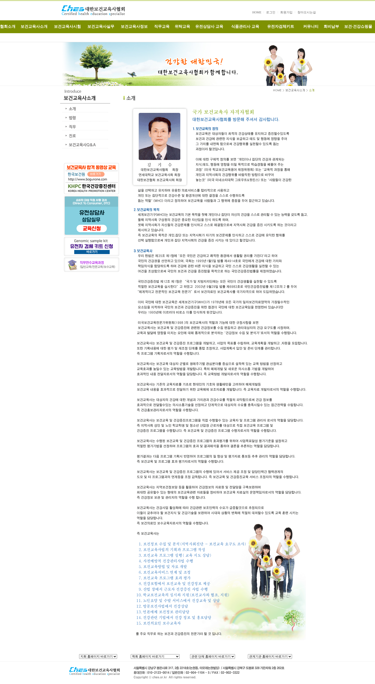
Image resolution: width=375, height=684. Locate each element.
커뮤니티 (310, 26)
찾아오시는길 (306, 12)
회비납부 (331, 26)
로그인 (270, 12)
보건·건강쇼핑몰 (358, 26)
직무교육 (162, 26)
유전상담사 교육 (209, 26)
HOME (256, 12)
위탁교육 (182, 26)
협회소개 (7, 26)
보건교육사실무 (100, 26)
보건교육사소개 (34, 26)
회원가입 (286, 12)
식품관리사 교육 (245, 26)
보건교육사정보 (134, 26)
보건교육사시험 (67, 26)
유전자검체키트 (280, 26)
